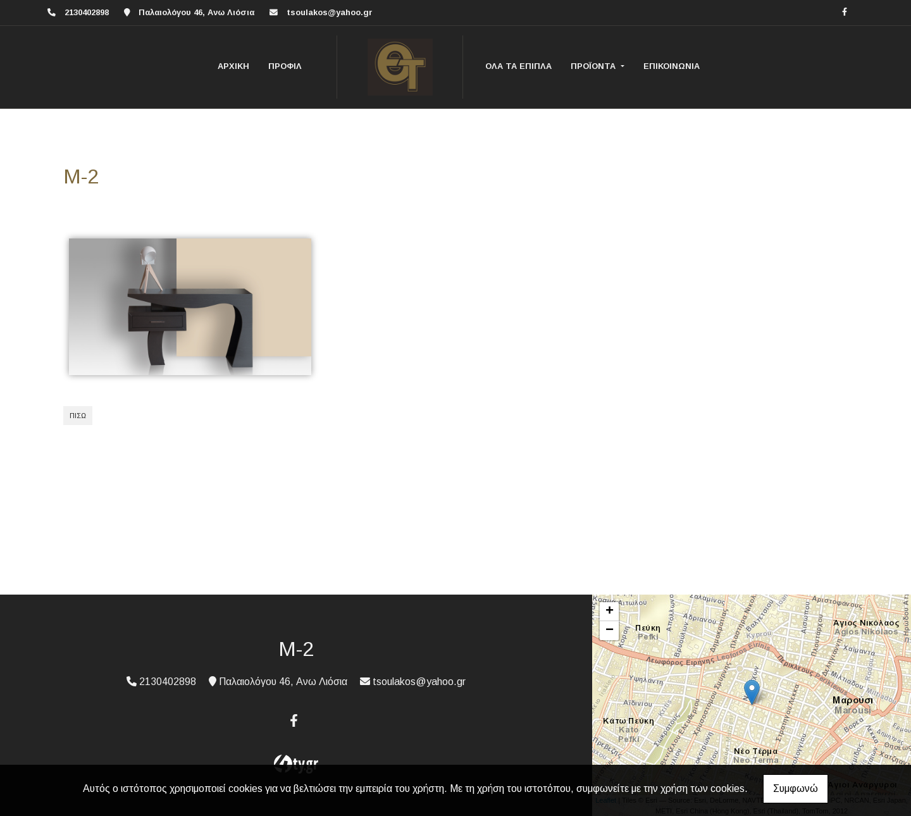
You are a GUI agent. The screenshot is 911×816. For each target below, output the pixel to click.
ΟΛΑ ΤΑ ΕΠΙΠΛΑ (518, 66)
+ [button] (609, 611)
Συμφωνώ (795, 788)
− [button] (609, 630)
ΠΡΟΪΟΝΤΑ (594, 66)
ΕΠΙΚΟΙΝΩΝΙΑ (671, 66)
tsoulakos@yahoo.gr (330, 12)
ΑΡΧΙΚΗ (233, 66)
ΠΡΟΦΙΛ (285, 66)
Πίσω (78, 415)
